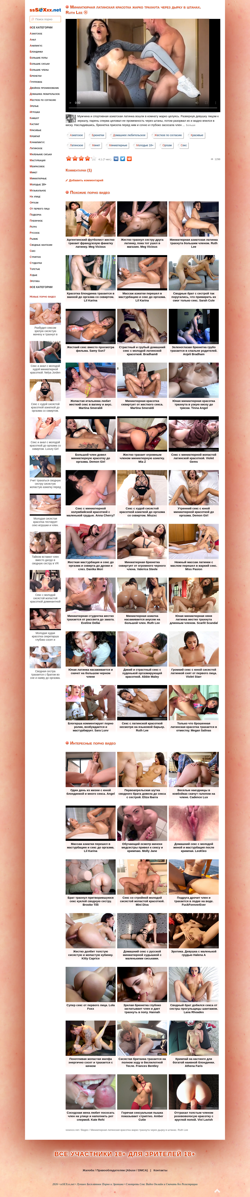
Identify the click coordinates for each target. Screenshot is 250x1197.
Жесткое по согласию (43, 96)
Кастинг (34, 120)
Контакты (160, 1170)
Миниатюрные (38, 175)
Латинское (36, 145)
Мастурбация (37, 157)
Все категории (41, 24)
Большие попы (39, 54)
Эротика (35, 277)
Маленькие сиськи (41, 151)
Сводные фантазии (41, 241)
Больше (191, 125)
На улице (35, 193)
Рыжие (34, 235)
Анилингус (36, 42)
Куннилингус (37, 139)
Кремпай (35, 133)
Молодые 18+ (38, 181)
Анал (33, 36)
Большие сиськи (40, 60)
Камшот (34, 114)
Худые (33, 271)
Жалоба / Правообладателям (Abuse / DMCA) (115, 1170)
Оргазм (34, 199)
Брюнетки (35, 72)
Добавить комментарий (86, 180)
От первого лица (40, 205)
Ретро (33, 223)
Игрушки (35, 108)
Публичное (36, 217)
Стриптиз (35, 253)
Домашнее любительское (45, 90)
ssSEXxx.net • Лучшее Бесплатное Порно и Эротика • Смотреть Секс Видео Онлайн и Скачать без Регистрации (128, 1184)
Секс (33, 247)
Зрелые (34, 102)
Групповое (36, 78)
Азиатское (36, 30)
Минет (33, 169)
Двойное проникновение (44, 84)
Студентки (36, 259)
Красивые (35, 127)
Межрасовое (37, 163)
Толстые (35, 265)
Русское (35, 229)
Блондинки (36, 48)
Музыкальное (38, 187)
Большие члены (39, 66)
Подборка (35, 211)
